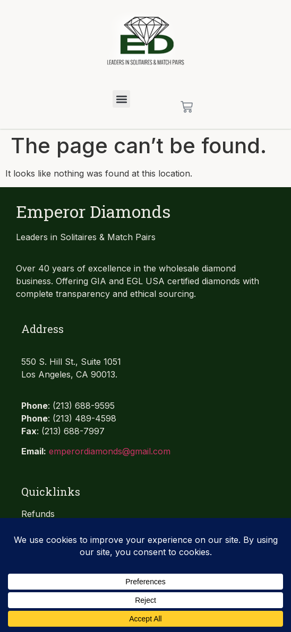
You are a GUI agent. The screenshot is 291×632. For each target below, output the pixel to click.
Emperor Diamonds (93, 211)
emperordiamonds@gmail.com (109, 451)
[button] (121, 99)
